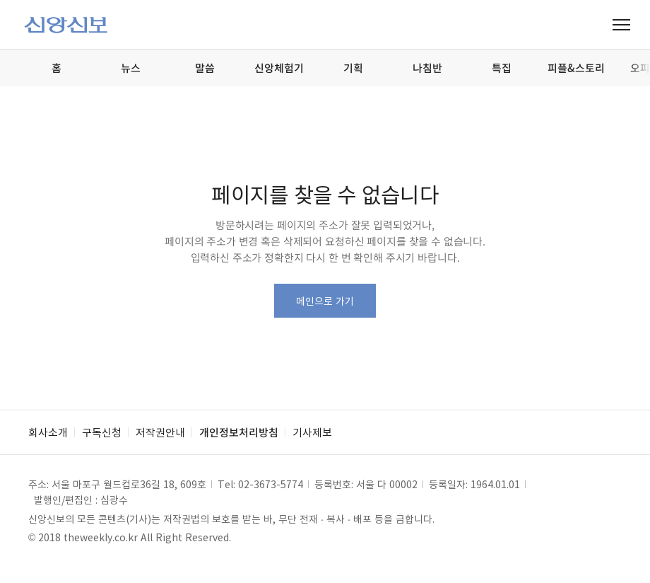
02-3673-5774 (270, 484)
